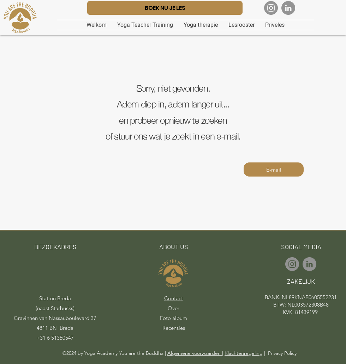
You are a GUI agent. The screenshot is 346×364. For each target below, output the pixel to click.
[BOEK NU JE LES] (165, 8)
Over (173, 308)
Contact (173, 298)
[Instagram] (271, 8)
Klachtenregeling (244, 353)
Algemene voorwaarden (194, 353)
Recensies (173, 328)
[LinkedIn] (288, 8)
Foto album (173, 318)
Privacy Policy (282, 353)
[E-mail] (274, 169)
